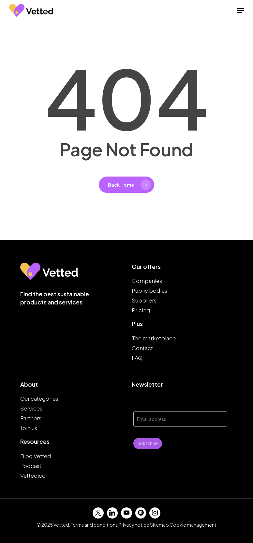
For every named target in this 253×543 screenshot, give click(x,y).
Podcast (30, 465)
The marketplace (154, 338)
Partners (30, 418)
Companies (147, 280)
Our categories (39, 398)
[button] (240, 10)
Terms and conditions (94, 525)
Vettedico (33, 475)
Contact (142, 347)
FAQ (137, 357)
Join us (28, 427)
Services (31, 408)
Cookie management (193, 525)
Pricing (141, 310)
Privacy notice (133, 525)
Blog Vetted (35, 455)
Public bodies (149, 290)
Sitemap (159, 525)
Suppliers (144, 300)
